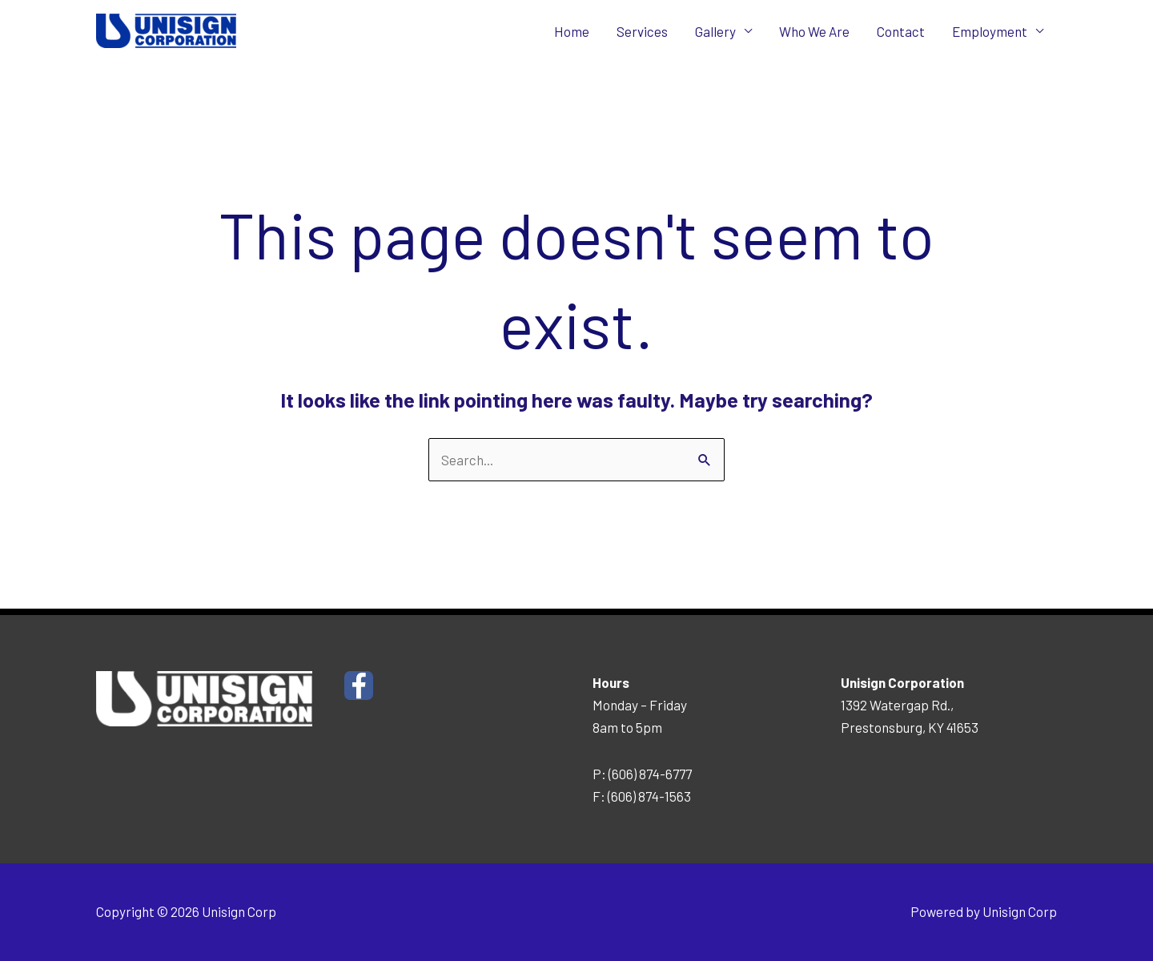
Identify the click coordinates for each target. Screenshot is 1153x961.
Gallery (715, 31)
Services (642, 31)
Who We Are (814, 31)
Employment (989, 31)
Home (571, 31)
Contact (901, 31)
